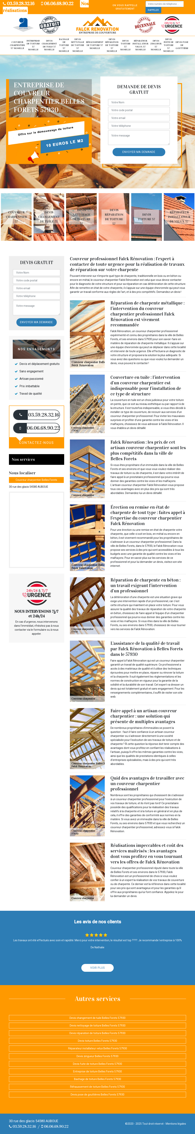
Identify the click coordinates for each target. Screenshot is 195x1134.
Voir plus (97, 967)
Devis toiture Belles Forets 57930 (97, 1040)
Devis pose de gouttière (182, 45)
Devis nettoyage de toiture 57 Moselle (77, 45)
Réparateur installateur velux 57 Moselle (140, 45)
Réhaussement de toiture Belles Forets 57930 (97, 1086)
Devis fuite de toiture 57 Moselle (168, 45)
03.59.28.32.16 (18, 3)
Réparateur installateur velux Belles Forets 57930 (97, 1048)
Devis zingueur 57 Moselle (155, 45)
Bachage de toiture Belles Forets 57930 (97, 1079)
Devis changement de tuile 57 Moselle (49, 45)
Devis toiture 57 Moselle (125, 45)
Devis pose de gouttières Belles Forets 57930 (97, 1094)
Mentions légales (176, 1123)
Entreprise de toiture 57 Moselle (33, 45)
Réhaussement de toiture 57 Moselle (94, 45)
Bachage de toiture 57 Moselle (64, 45)
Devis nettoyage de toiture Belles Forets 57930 (97, 1025)
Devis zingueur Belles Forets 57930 (97, 1056)
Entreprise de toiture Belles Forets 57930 (97, 1071)
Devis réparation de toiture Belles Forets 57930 (97, 1033)
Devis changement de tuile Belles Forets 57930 (97, 1017)
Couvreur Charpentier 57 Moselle (17, 45)
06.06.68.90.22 (57, 3)
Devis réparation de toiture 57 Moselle (111, 45)
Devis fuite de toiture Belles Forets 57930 (97, 1063)
